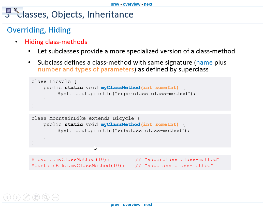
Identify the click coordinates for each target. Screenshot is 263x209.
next (148, 4)
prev (115, 4)
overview (131, 4)
